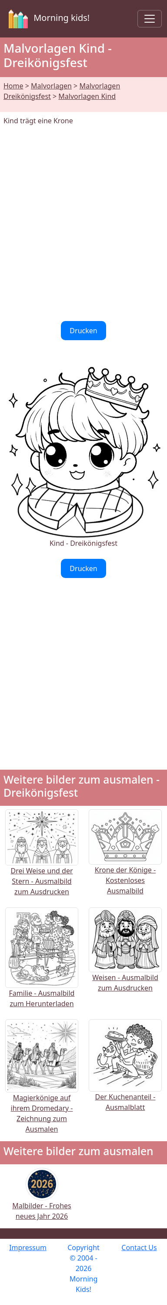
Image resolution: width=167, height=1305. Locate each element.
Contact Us (139, 1247)
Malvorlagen (51, 86)
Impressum (28, 1247)
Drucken (83, 330)
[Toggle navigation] (149, 18)
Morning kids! (47, 19)
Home (13, 86)
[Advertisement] (83, 223)
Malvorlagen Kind (87, 96)
